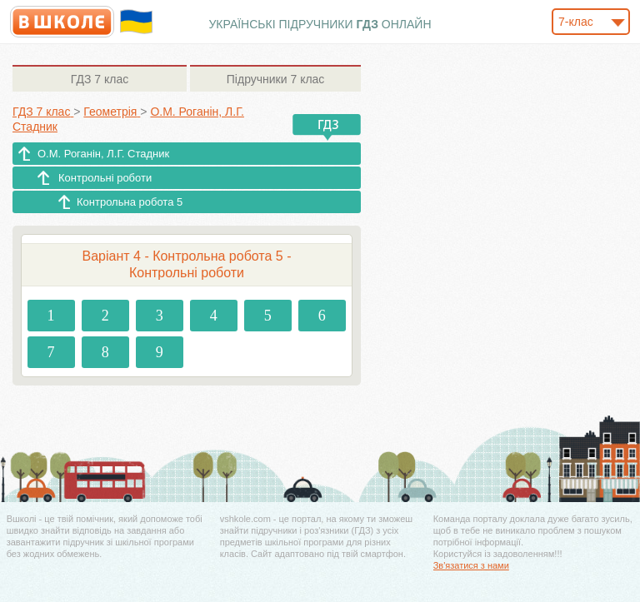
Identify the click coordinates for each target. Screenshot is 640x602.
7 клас (99, 79)
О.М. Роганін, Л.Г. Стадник (103, 153)
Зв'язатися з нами (471, 565)
